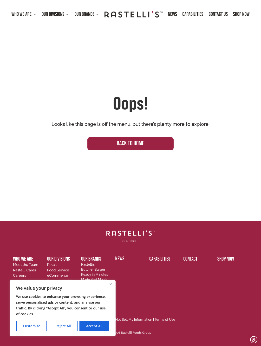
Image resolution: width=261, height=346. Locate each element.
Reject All (63, 326)
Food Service (58, 270)
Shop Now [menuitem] (241, 14)
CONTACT (190, 259)
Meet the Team (25, 265)
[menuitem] (133, 14)
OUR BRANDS (91, 259)
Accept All (94, 326)
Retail (52, 265)
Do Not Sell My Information (131, 319)
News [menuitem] (172, 14)
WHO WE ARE (23, 259)
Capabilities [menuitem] (192, 14)
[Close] (110, 284)
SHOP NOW (225, 259)
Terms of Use (165, 319)
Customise (31, 326)
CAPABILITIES (159, 259)
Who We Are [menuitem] (21, 14)
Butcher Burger (93, 269)
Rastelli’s (88, 264)
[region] (63, 308)
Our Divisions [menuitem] (53, 14)
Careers (19, 275)
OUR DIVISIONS (58, 259)
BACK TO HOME (130, 143)
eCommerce (57, 275)
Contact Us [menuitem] (218, 14)
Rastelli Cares (24, 270)
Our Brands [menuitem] (84, 14)
